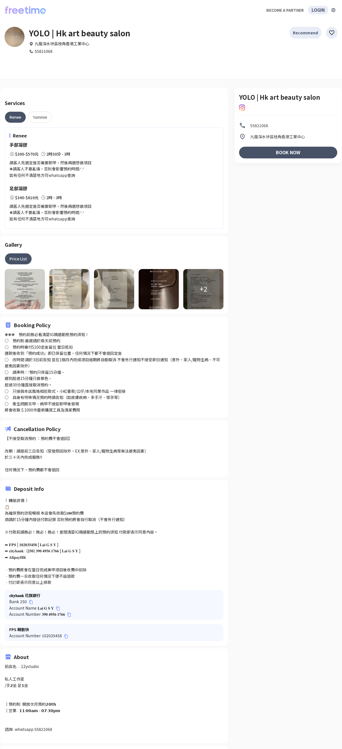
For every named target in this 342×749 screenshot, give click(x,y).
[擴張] (333, 10)
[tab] (15, 117)
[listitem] (288, 125)
